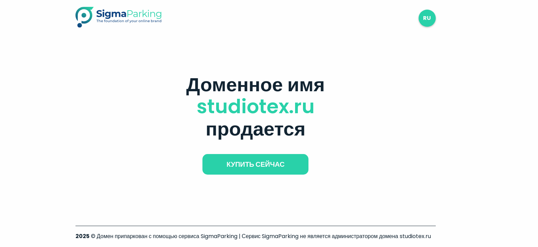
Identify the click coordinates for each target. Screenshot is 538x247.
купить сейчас (255, 164)
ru (427, 18)
